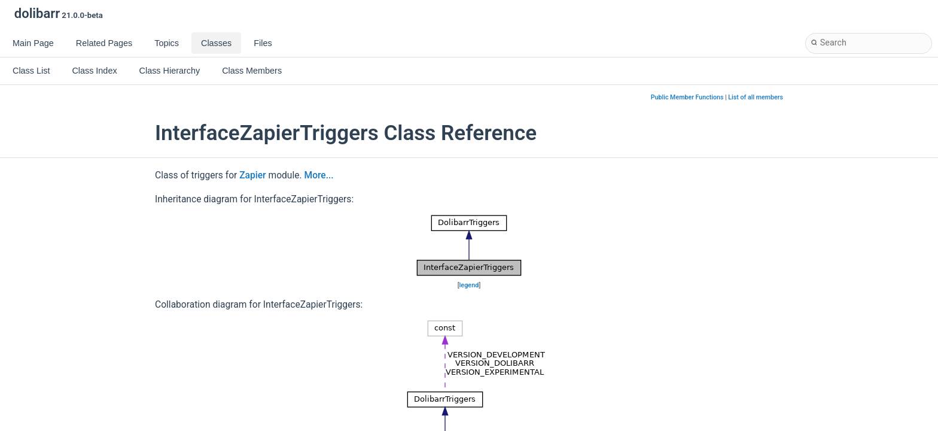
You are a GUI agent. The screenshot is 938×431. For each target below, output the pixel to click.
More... (319, 175)
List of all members (755, 97)
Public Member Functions (687, 97)
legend (469, 285)
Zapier (252, 175)
